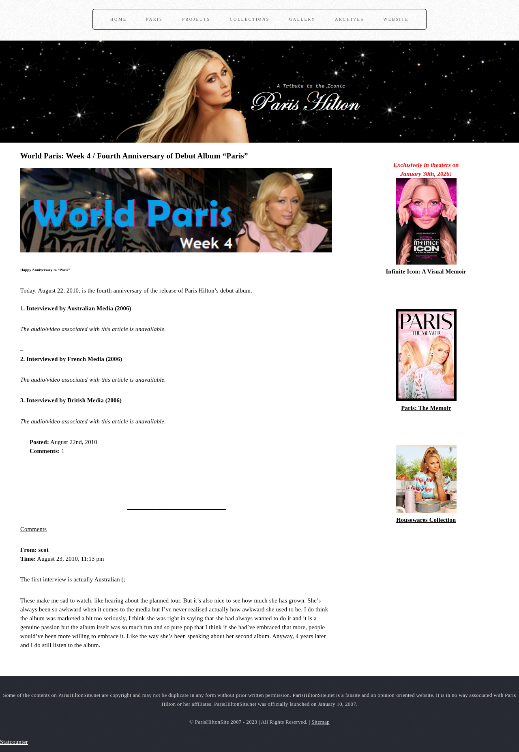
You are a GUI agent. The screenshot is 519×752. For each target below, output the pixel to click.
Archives (349, 19)
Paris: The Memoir (426, 408)
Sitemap (320, 722)
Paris (154, 19)
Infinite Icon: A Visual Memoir (426, 271)
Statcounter (14, 742)
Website (396, 19)
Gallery (302, 19)
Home (118, 19)
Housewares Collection (426, 520)
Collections (250, 19)
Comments (33, 529)
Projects (196, 19)
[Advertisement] (115, 479)
